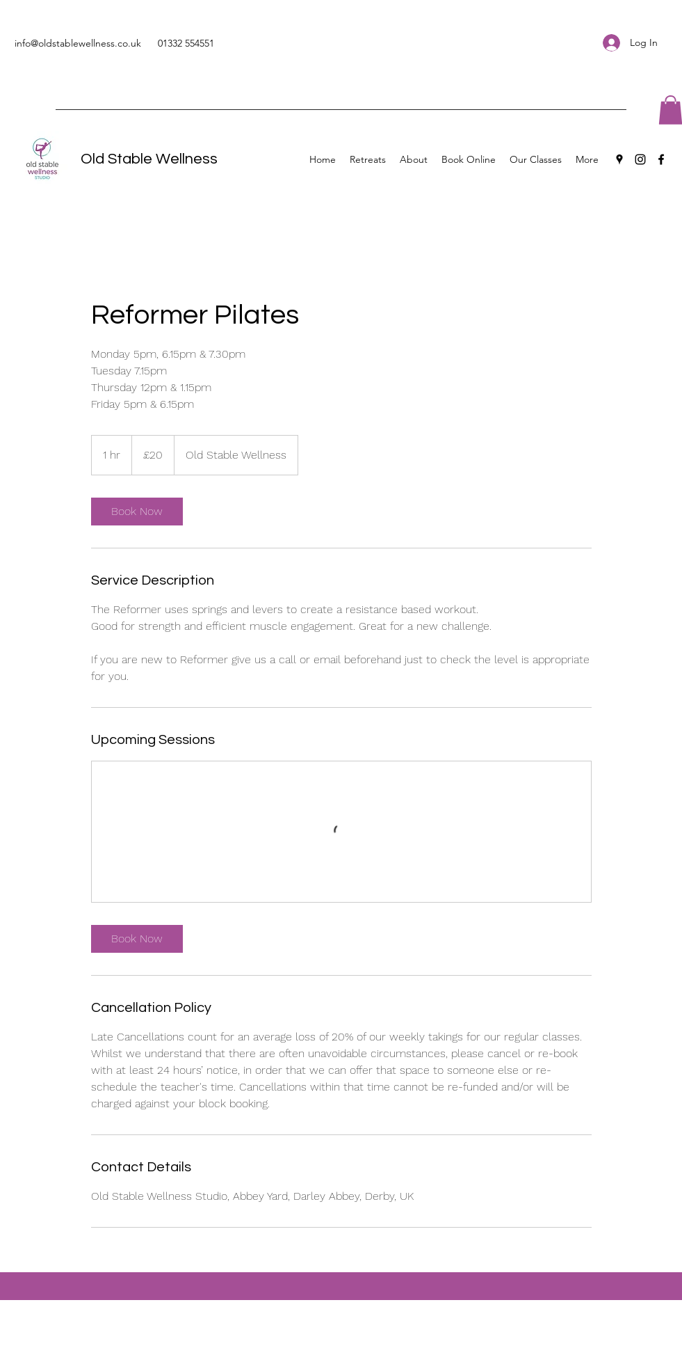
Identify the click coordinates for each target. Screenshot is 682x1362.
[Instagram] (640, 159)
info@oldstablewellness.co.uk (78, 43)
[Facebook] (661, 159)
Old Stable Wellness (149, 159)
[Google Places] (619, 159)
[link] (137, 511)
